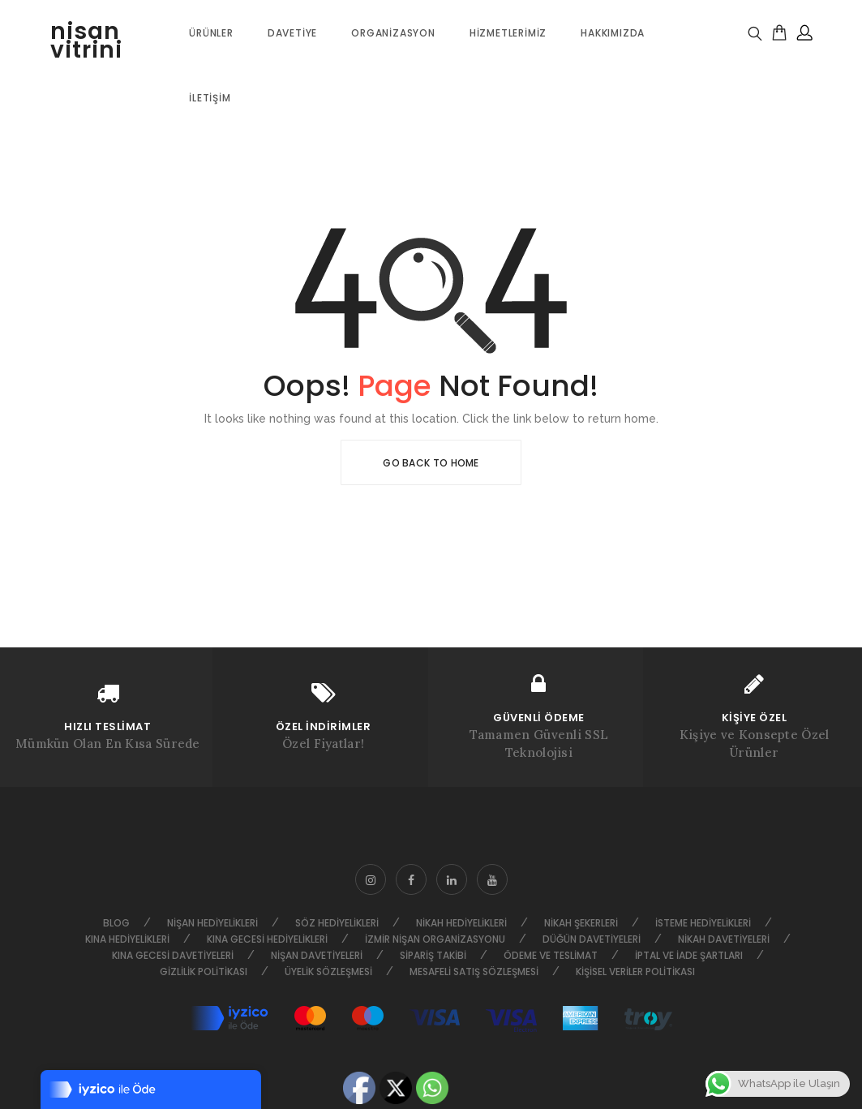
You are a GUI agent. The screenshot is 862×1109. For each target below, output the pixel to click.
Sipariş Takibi (433, 955)
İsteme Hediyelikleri (703, 923)
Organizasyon (393, 33)
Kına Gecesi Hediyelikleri (267, 939)
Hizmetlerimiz (508, 33)
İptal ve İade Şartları (689, 955)
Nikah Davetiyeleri (724, 939)
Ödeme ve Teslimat (551, 955)
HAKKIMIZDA (8, 553)
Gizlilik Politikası (203, 971)
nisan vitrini (86, 40)
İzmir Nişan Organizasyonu (435, 939)
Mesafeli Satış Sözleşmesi (474, 971)
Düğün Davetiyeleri (592, 939)
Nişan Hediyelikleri (212, 923)
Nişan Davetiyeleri (316, 955)
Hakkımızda (613, 33)
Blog (116, 923)
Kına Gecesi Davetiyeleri (173, 955)
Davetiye (292, 33)
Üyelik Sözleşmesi (328, 971)
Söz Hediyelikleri (337, 923)
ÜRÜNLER (211, 33)
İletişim (209, 98)
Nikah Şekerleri (581, 923)
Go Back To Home (431, 463)
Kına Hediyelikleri (127, 939)
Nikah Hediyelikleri (461, 923)
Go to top (847, 553)
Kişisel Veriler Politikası (635, 971)
